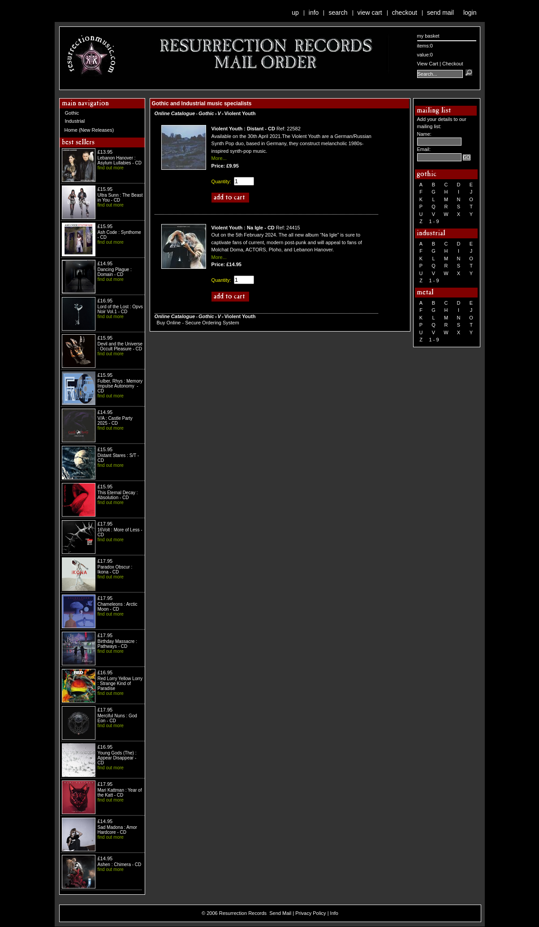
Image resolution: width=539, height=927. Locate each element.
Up (295, 12)
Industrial (75, 121)
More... (219, 158)
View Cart (370, 12)
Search (337, 12)
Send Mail (440, 12)
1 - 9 (434, 221)
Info (314, 12)
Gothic (72, 113)
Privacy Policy (310, 913)
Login (470, 12)
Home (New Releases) (89, 130)
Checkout (404, 12)
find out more (111, 167)
